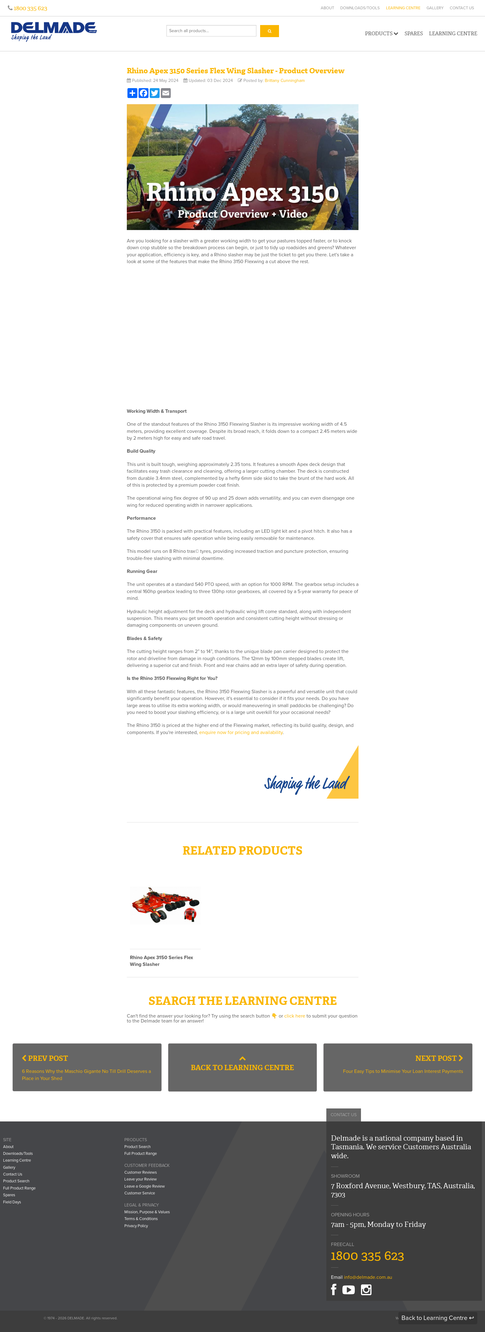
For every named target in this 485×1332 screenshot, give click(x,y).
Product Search (16, 1181)
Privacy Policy (136, 1225)
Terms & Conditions (141, 1218)
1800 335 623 (30, 8)
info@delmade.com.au (368, 1277)
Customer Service (139, 1193)
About (327, 8)
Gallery (435, 8)
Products (381, 33)
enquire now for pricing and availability (241, 732)
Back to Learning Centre (242, 1064)
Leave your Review (140, 1179)
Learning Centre (403, 8)
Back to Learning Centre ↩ (437, 1318)
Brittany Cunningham (285, 80)
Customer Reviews (140, 1172)
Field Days (12, 1202)
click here (294, 1016)
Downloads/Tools (360, 8)
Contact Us (462, 8)
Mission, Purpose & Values (147, 1212)
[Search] (269, 31)
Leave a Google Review (144, 1186)
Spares (414, 33)
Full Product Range (19, 1188)
